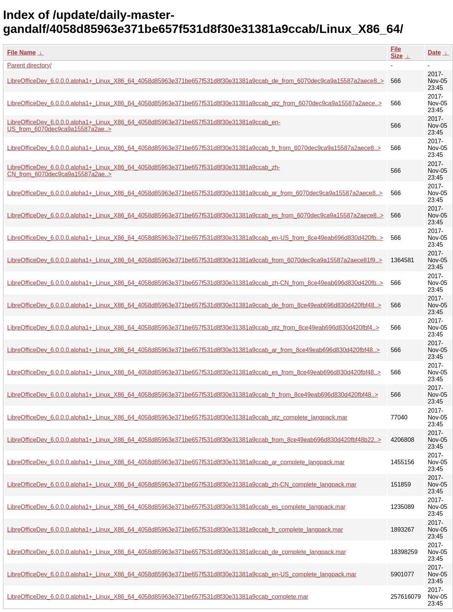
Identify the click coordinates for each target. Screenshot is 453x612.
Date (434, 52)
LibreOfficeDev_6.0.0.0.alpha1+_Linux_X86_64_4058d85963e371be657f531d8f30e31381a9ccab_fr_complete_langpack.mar (175, 529)
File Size (397, 52)
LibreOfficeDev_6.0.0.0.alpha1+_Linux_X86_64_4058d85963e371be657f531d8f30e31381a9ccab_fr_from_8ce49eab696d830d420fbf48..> (192, 394)
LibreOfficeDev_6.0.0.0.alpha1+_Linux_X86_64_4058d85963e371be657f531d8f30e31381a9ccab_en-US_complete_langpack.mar (182, 574)
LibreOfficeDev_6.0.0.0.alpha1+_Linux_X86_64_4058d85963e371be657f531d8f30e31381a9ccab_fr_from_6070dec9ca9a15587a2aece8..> (194, 148)
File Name (21, 52)
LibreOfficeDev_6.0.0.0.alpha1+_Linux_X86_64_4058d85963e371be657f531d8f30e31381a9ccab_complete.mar (157, 596)
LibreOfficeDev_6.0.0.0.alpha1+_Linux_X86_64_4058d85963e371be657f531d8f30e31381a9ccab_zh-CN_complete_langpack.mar (182, 484)
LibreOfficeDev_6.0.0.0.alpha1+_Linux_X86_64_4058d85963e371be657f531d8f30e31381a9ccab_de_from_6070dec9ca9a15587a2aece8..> (195, 81)
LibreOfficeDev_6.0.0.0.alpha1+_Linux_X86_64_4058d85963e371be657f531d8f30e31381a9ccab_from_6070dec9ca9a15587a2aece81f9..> (194, 260)
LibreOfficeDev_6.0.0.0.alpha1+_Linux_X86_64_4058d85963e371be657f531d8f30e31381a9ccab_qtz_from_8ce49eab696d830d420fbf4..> (193, 327)
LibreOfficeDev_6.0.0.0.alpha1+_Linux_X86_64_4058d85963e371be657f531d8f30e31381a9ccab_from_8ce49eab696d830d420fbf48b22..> (194, 440)
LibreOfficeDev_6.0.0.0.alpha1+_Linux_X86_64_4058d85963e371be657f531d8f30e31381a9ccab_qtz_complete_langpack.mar (177, 417)
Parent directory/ (29, 65)
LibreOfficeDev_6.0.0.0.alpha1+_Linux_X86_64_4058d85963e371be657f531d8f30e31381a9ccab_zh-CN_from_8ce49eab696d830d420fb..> (195, 283)
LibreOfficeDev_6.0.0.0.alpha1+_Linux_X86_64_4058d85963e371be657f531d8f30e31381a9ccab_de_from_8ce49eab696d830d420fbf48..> (194, 305)
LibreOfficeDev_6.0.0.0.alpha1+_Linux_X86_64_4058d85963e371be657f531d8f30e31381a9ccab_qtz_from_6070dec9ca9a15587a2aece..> (194, 103)
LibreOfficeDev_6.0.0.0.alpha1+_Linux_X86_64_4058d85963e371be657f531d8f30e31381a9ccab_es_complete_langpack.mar (176, 507)
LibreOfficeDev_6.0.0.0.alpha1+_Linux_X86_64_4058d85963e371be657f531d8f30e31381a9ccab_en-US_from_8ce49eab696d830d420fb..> (195, 238)
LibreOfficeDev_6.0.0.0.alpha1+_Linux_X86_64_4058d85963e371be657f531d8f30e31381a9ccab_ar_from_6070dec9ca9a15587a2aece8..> (195, 193)
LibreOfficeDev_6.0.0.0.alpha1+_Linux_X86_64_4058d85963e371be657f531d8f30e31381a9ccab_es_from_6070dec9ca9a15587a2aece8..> (195, 215)
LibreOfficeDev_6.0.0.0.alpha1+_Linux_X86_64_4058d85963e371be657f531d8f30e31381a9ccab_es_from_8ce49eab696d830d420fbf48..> (194, 372)
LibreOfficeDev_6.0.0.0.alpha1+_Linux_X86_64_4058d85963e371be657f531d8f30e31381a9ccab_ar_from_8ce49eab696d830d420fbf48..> (193, 350)
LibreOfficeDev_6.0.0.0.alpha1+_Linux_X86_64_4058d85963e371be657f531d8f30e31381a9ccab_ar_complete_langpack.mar (175, 462)
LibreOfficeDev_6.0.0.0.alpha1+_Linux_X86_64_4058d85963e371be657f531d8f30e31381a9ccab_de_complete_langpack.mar (176, 552)
